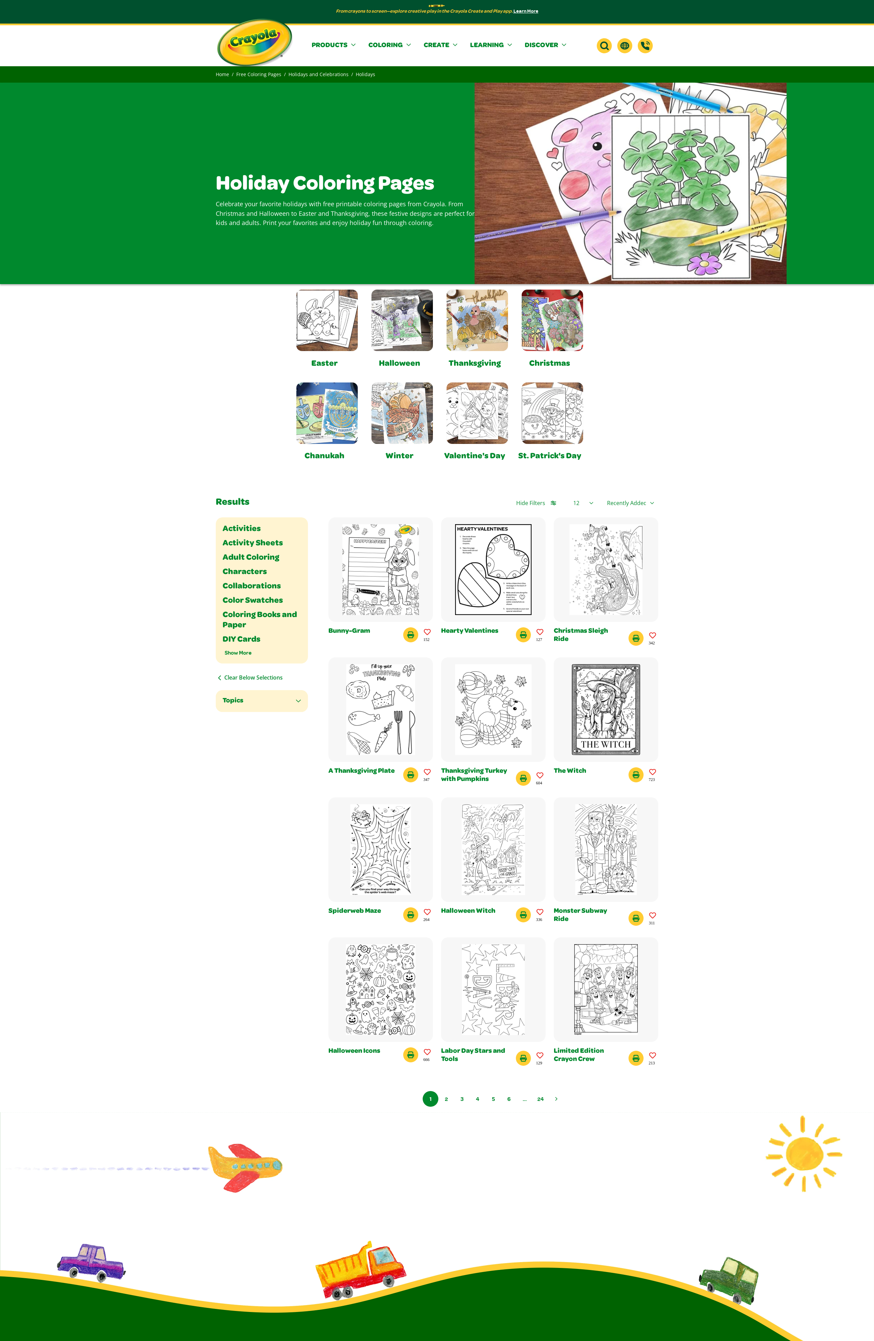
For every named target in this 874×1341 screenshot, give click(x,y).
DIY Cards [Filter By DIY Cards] (241, 640)
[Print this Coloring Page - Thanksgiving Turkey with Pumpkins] (523, 778)
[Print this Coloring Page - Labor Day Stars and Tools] (523, 1058)
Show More (238, 652)
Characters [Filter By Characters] (245, 572)
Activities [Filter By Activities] (242, 529)
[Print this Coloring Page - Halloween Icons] (410, 1054)
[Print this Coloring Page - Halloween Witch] (523, 914)
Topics (233, 701)
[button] (334, 46)
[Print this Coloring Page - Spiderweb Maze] (410, 914)
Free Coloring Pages (258, 74)
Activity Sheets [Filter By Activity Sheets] (253, 544)
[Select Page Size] (583, 503)
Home (222, 74)
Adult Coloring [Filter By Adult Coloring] (251, 558)
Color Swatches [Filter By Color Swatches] (253, 601)
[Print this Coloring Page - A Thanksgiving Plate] (410, 774)
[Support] (645, 45)
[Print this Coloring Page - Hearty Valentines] (523, 634)
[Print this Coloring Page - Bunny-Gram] (410, 634)
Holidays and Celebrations (318, 74)
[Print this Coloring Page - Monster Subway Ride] (636, 918)
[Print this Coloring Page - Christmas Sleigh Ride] (636, 638)
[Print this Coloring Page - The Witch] (636, 774)
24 (540, 1099)
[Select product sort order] (630, 503)
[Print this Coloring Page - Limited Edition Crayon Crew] (636, 1058)
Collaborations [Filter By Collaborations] (252, 587)
